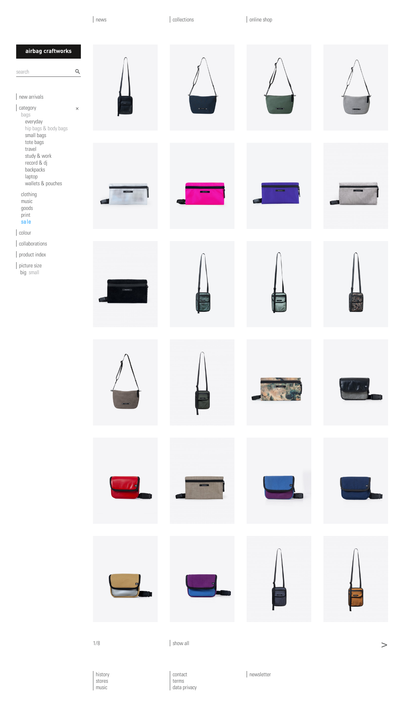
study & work (38, 155)
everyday (33, 121)
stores (102, 680)
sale (26, 221)
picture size (30, 265)
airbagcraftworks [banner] (48, 51)
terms (178, 680)
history (102, 674)
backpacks (35, 169)
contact (180, 674)
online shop (260, 19)
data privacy (184, 687)
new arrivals (31, 96)
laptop (31, 176)
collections (183, 19)
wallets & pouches (43, 183)
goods (27, 208)
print (25, 215)
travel (30, 149)
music (26, 201)
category (27, 107)
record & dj (36, 162)
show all (181, 643)
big (23, 272)
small (34, 272)
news (101, 19)
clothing (29, 194)
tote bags (34, 142)
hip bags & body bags (46, 128)
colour (25, 232)
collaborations (33, 243)
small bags (35, 135)
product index (32, 254)
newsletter (260, 674)
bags (25, 114)
